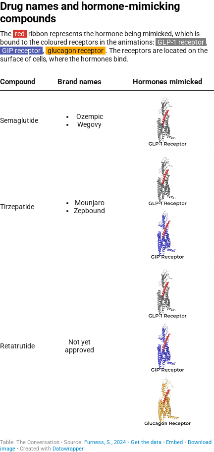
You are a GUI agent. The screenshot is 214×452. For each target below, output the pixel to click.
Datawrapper (68, 449)
